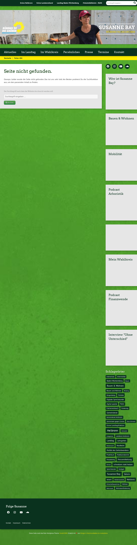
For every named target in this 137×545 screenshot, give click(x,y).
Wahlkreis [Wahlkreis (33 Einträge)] (131, 479)
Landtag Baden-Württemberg (68, 3)
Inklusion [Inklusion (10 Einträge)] (124, 431)
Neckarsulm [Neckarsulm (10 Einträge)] (110, 446)
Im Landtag (28, 52)
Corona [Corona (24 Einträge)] (121, 395)
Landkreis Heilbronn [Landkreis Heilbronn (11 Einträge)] (122, 436)
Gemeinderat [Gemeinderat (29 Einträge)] (112, 412)
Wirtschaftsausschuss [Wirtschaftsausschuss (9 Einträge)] (113, 484)
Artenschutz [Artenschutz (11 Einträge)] (110, 377)
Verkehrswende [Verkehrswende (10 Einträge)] (119, 480)
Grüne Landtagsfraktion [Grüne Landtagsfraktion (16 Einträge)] (115, 425)
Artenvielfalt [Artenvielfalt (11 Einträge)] (121, 377)
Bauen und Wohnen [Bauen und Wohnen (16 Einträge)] (114, 391)
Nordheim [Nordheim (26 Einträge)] (120, 445)
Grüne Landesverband (45, 3)
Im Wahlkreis (49, 52)
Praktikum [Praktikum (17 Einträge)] (110, 455)
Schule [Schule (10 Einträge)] (108, 465)
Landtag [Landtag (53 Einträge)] (110, 440)
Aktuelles (10, 52)
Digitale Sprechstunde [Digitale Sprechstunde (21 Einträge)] (115, 399)
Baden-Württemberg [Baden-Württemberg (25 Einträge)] (115, 381)
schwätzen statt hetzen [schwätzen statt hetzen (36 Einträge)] (123, 464)
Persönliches (71, 52)
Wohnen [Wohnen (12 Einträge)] (125, 484)
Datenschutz (26, 523)
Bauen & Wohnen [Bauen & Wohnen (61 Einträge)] (115, 385)
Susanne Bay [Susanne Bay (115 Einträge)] (113, 473)
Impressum (16, 523)
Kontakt (119, 52)
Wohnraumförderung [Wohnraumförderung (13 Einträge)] (123, 488)
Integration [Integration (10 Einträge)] (109, 436)
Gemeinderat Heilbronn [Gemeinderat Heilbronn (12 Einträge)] (114, 417)
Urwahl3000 (63, 533)
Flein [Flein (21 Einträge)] (122, 404)
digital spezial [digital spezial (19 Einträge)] (112, 404)
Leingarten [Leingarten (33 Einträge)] (121, 440)
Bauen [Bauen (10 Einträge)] (127, 381)
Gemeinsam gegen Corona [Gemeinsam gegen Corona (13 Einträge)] (115, 421)
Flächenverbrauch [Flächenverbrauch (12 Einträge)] (112, 408)
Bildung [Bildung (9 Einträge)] (126, 391)
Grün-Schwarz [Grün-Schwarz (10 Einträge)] (131, 421)
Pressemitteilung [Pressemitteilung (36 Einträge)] (125, 459)
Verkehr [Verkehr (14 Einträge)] (109, 479)
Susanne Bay (117, 27)
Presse (89, 52)
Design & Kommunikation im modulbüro (94, 533)
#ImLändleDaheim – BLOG (92, 3)
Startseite (7, 58)
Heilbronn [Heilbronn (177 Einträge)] (112, 430)
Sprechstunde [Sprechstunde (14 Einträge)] (111, 469)
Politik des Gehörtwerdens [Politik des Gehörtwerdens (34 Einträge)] (118, 450)
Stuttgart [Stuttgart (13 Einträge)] (121, 469)
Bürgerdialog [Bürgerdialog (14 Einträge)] (111, 395)
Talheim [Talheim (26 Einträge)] (127, 474)
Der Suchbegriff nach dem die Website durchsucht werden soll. (28, 91)
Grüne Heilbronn (26, 3)
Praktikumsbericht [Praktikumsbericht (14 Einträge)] (123, 455)
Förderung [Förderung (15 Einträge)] (124, 408)
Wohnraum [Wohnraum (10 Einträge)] (109, 488)
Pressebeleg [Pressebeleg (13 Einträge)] (111, 460)
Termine (103, 52)
